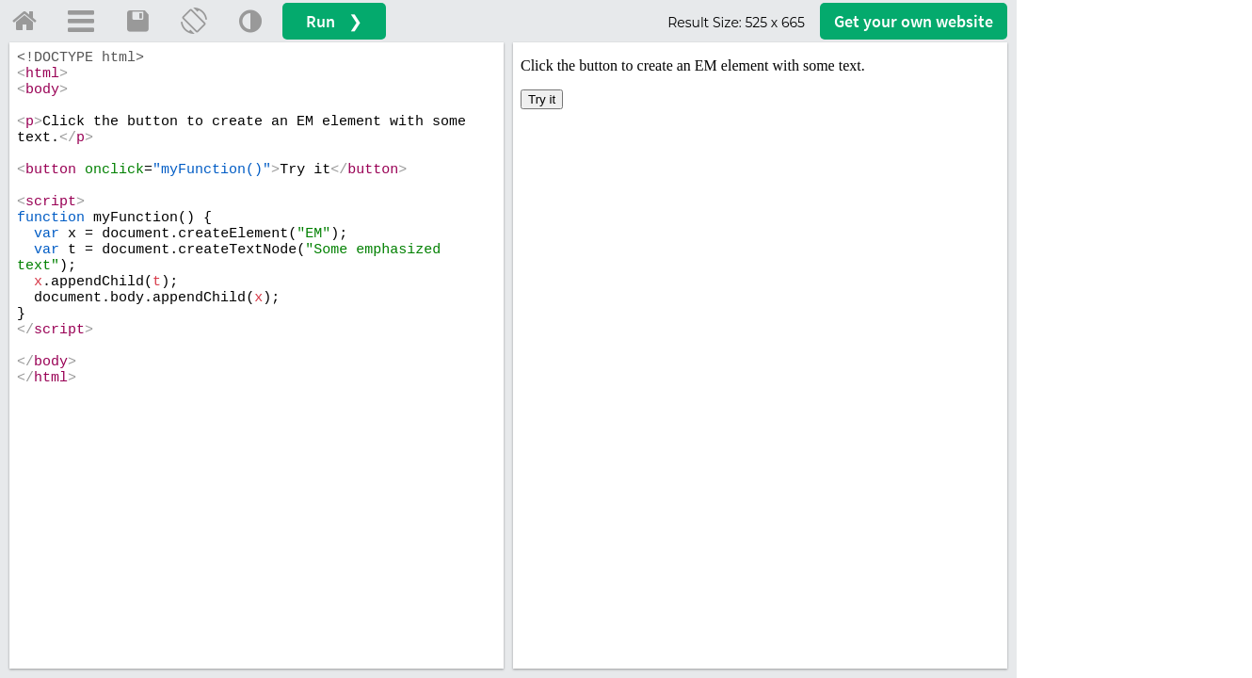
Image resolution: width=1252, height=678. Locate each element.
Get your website (913, 21)
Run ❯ (334, 21)
